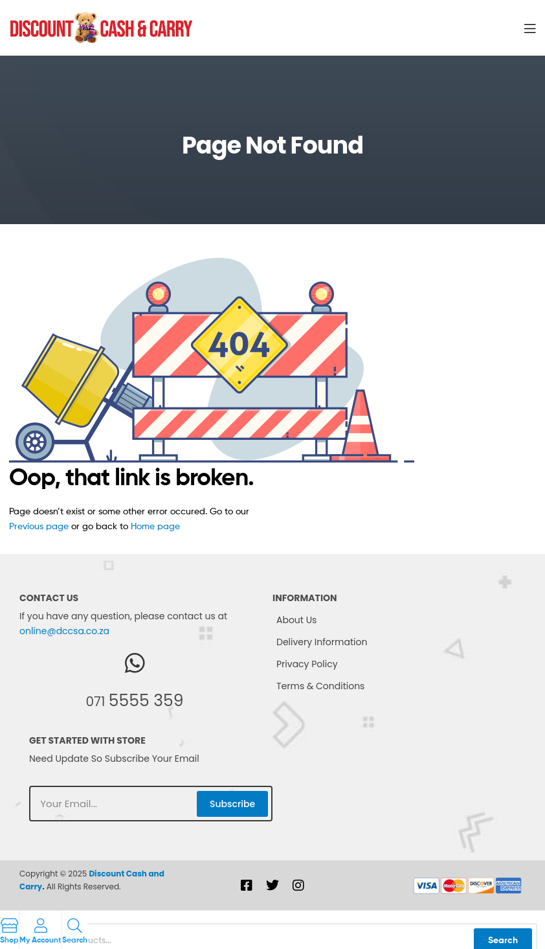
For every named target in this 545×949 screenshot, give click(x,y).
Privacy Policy (307, 663)
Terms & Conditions (320, 686)
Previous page (39, 525)
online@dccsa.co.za (64, 630)
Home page (155, 525)
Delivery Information (321, 641)
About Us (296, 619)
